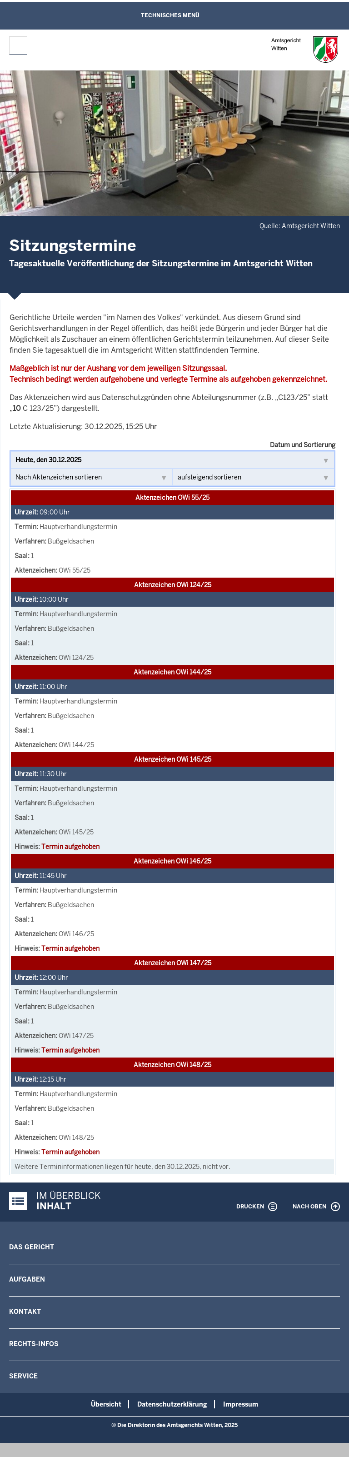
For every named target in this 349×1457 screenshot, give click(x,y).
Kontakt (25, 1311)
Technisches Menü (170, 15)
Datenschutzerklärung (172, 1404)
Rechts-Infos (34, 1344)
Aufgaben (27, 1279)
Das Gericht (31, 1247)
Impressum (240, 1404)
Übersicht (106, 1404)
